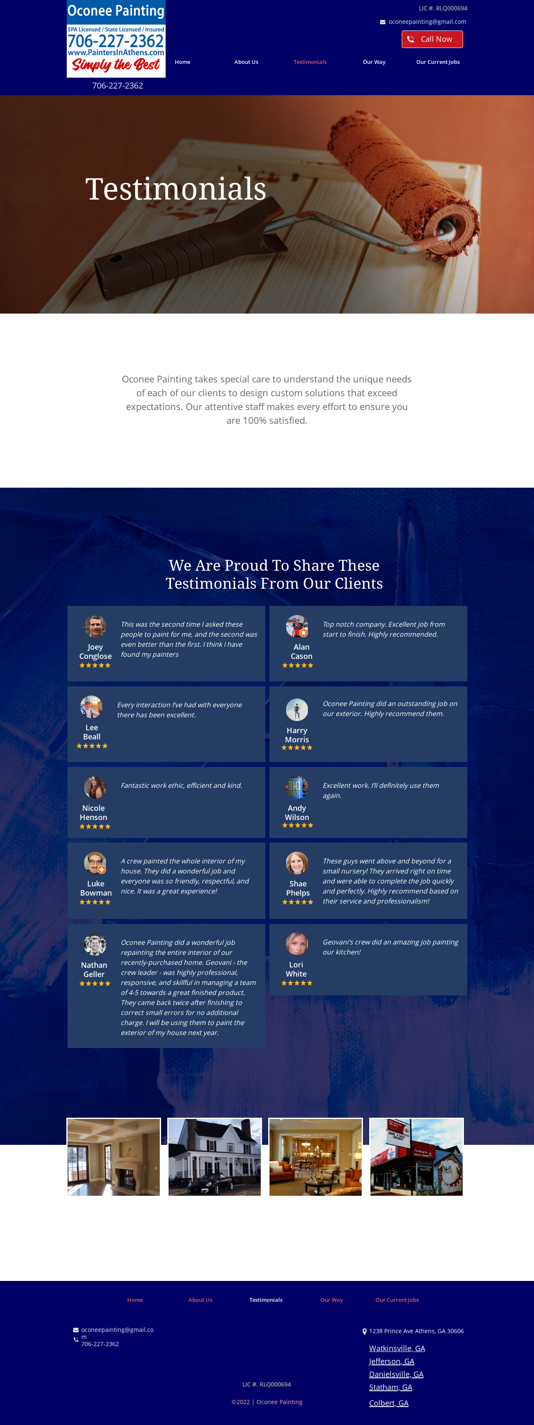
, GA (407, 1361)
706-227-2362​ (117, 85)
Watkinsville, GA (397, 1348)
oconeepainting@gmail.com (427, 21)
